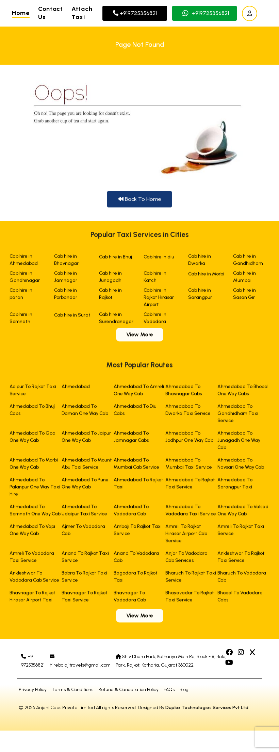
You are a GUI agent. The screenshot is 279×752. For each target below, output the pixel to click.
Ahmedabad (76, 388)
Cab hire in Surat (72, 317)
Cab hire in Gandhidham (248, 261)
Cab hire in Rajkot (110, 295)
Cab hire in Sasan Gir (244, 295)
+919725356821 (135, 13)
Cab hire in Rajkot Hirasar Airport (159, 299)
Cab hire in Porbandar (65, 295)
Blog (184, 689)
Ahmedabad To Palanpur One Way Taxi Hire (35, 488)
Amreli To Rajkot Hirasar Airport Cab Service (186, 535)
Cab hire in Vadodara (155, 319)
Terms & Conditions (72, 689)
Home (21, 13)
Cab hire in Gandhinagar (25, 278)
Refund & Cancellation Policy (128, 689)
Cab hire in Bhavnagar (66, 261)
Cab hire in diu (159, 258)
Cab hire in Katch (155, 278)
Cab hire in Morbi (206, 275)
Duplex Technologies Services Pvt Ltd (206, 707)
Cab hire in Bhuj (115, 258)
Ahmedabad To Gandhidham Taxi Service (237, 415)
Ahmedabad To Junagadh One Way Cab (238, 442)
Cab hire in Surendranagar (116, 319)
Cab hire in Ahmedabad (24, 261)
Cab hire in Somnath (21, 319)
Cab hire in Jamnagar (65, 278)
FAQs (169, 689)
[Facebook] (230, 653)
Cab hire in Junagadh (110, 278)
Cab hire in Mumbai (244, 278)
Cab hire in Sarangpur (200, 295)
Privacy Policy (33, 689)
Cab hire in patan (21, 295)
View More (139, 336)
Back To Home (139, 200)
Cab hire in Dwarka (199, 261)
